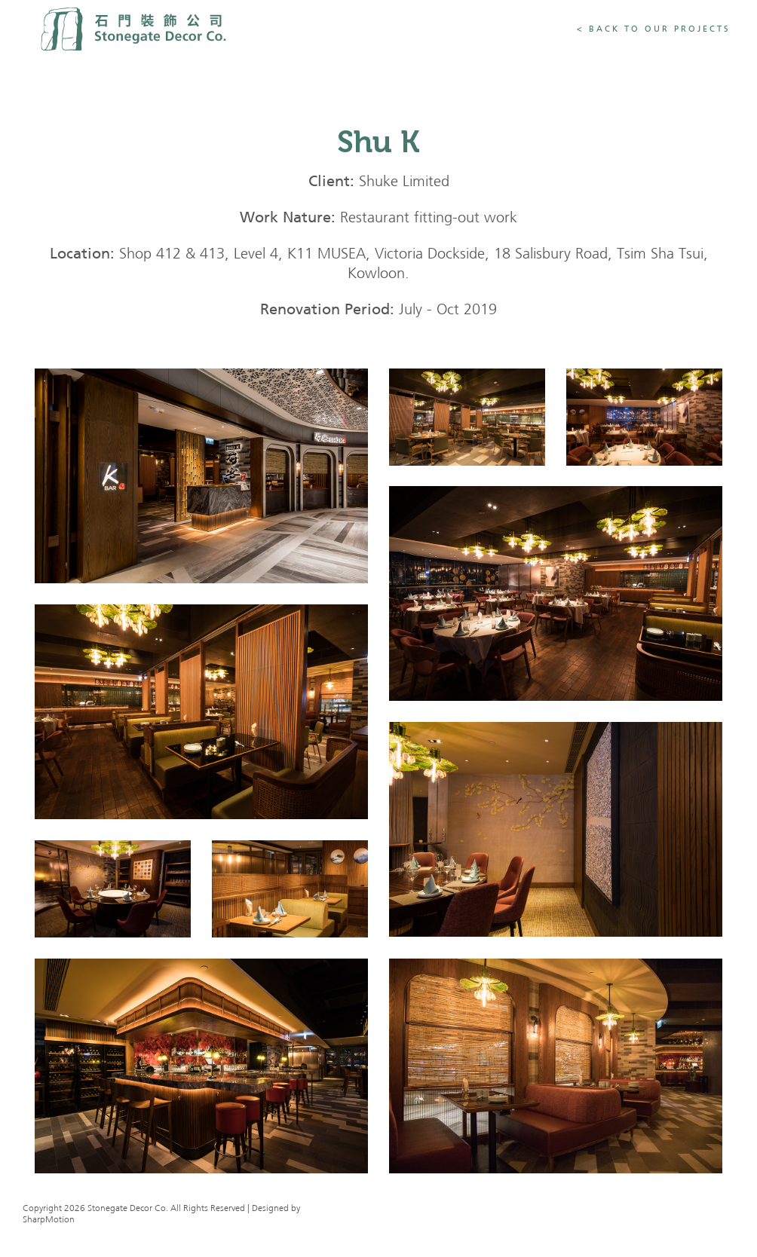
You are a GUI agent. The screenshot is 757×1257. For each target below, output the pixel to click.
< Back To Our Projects (654, 29)
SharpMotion (49, 1220)
